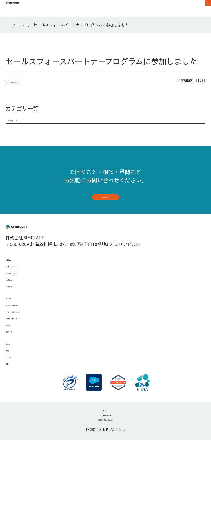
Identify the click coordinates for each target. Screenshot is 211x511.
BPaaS (14, 371)
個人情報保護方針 (105, 480)
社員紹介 (16, 322)
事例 (10, 403)
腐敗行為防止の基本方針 (105, 489)
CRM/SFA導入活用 (25, 345)
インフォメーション (25, 82)
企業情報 (14, 286)
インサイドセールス (27, 354)
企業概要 (16, 313)
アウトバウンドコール (29, 362)
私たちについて (23, 304)
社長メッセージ (23, 295)
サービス (14, 336)
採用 (10, 421)
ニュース (14, 412)
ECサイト (17, 380)
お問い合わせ (105, 211)
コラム (12, 394)
